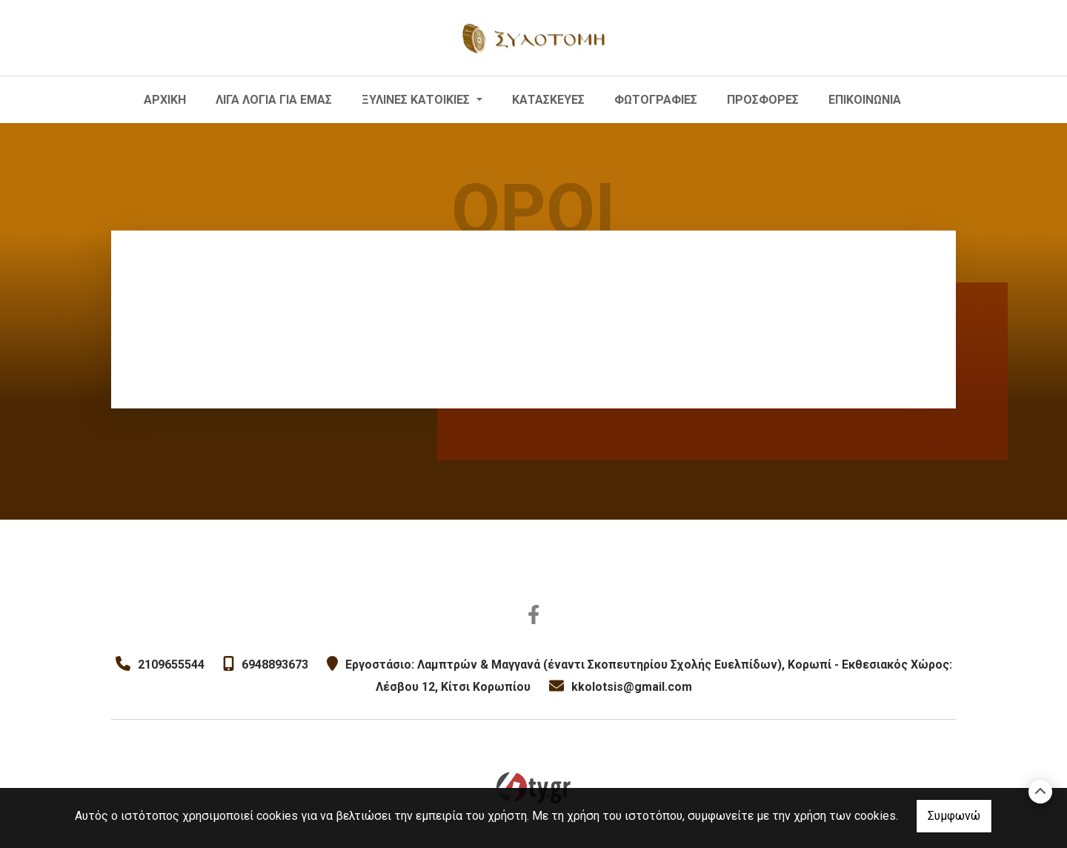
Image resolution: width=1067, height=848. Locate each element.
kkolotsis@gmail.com (631, 687)
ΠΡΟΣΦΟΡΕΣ (763, 100)
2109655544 (171, 664)
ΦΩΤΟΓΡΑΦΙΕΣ (655, 100)
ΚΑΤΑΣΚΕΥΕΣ (548, 100)
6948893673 (275, 664)
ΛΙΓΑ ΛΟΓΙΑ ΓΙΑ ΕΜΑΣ (274, 100)
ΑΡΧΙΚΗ (165, 100)
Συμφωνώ (954, 816)
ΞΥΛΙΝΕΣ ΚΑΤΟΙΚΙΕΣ (417, 100)
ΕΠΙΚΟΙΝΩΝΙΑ (864, 100)
